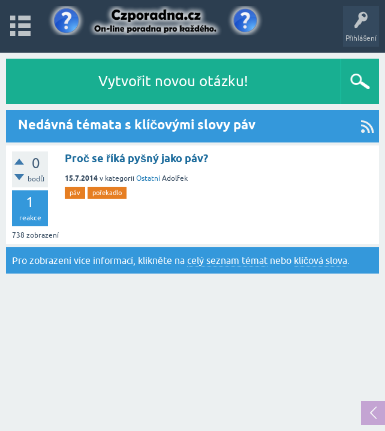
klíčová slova (320, 260)
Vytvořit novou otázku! (173, 81)
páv (75, 192)
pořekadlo (107, 192)
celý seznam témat (227, 260)
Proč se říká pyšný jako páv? (136, 158)
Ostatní (148, 178)
